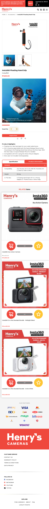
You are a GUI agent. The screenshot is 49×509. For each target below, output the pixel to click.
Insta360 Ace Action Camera (11, 252)
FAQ (33, 502)
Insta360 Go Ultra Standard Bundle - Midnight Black (18, 320)
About (28, 502)
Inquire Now (13, 135)
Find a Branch (19, 502)
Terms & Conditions (11, 462)
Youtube (8, 485)
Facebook (8, 479)
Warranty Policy (10, 460)
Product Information (36, 161)
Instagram (9, 482)
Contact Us (8, 457)
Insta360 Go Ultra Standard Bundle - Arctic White (17, 389)
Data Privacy (9, 465)
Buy (25, 314)
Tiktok (7, 488)
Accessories (11, 14)
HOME (4, 14)
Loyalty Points (24, 505)
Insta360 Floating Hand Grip (26, 14)
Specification (13, 161)
